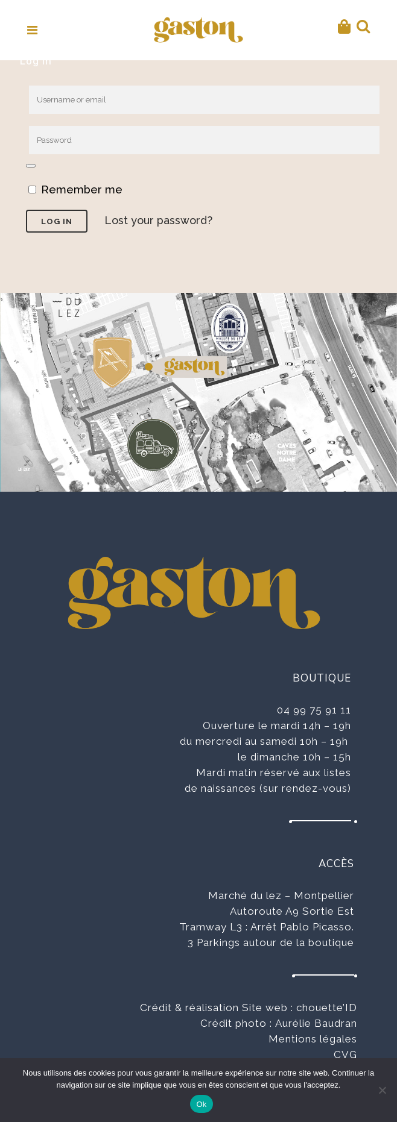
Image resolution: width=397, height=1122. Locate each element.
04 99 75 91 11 (314, 710)
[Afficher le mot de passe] (31, 166)
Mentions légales (312, 1039)
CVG (345, 1054)
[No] (382, 1090)
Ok (201, 1104)
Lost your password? (158, 220)
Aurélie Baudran (316, 1023)
